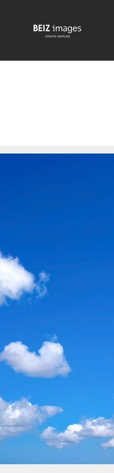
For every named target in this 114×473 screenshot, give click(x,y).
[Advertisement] (57, 108)
